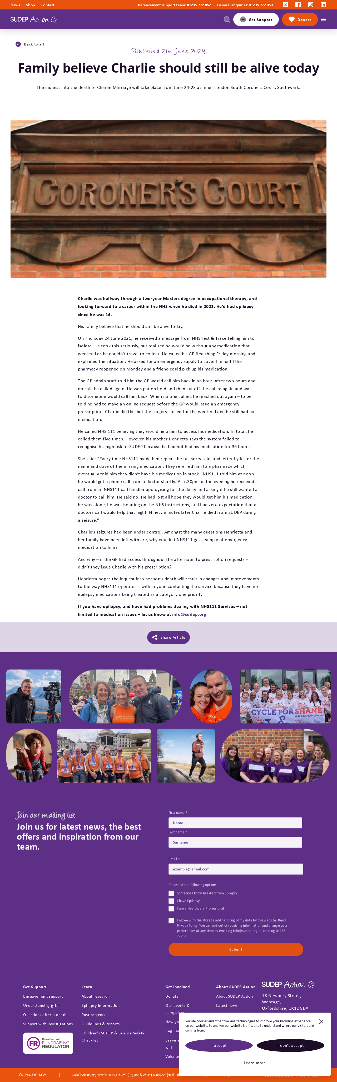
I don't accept (290, 1045)
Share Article (168, 637)
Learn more (255, 1062)
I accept (218, 1045)
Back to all (29, 44)
